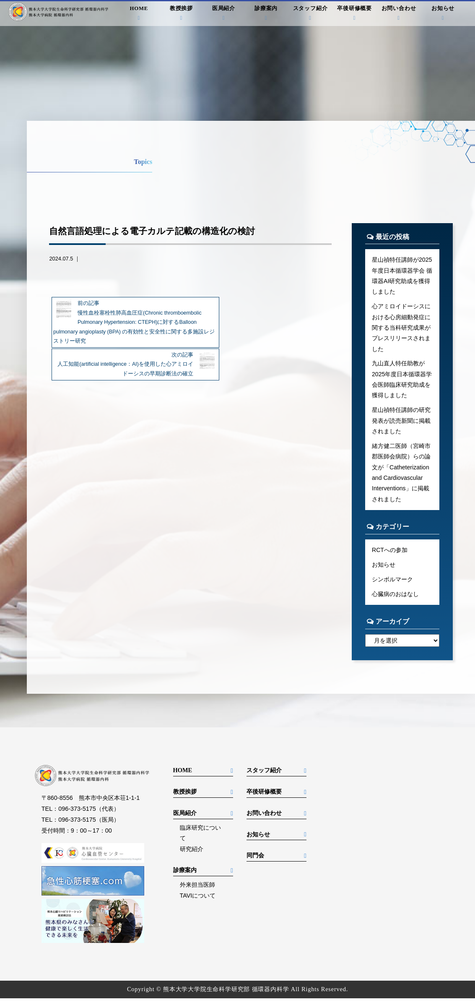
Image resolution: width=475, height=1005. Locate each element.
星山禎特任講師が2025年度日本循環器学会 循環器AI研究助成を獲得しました (402, 276)
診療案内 (266, 14)
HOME (139, 14)
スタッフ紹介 (310, 14)
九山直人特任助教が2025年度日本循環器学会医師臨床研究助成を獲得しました (402, 382)
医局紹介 (223, 14)
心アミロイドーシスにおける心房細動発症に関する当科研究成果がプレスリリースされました (401, 329)
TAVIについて (198, 902)
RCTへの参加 (390, 555)
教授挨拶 (181, 14)
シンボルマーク (392, 585)
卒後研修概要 (354, 14)
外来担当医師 (197, 891)
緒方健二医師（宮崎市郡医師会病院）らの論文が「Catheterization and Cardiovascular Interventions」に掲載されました (401, 477)
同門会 (255, 862)
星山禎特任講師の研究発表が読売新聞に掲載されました (401, 424)
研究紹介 (191, 855)
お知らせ (443, 14)
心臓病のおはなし (395, 599)
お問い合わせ (398, 14)
